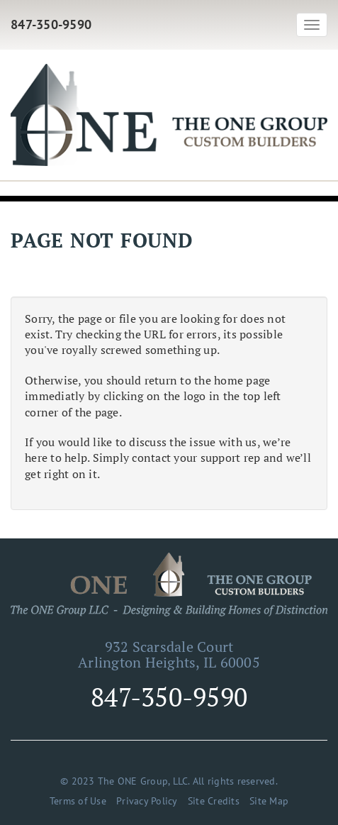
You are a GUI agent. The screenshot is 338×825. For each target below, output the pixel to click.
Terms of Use (78, 800)
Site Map (268, 800)
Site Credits (214, 800)
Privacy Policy (147, 800)
